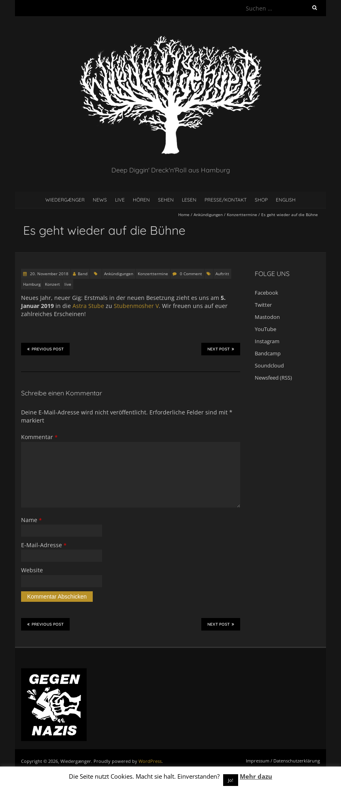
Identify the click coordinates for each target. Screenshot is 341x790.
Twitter (263, 304)
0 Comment (191, 273)
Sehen (166, 200)
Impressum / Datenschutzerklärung (283, 761)
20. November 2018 (48, 273)
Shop (261, 200)
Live (120, 200)
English (286, 200)
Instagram (267, 341)
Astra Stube (88, 306)
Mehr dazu (256, 776)
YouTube (265, 329)
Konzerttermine (242, 214)
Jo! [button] (230, 780)
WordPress (150, 761)
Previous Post (45, 349)
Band (82, 273)
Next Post (220, 349)
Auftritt (222, 273)
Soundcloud (269, 365)
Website (32, 570)
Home (184, 214)
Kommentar (39, 437)
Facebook (266, 292)
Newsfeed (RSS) (273, 377)
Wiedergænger (65, 200)
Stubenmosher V (136, 306)
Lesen (189, 200)
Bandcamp (268, 353)
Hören (141, 200)
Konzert (52, 284)
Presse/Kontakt (226, 200)
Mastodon (267, 317)
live (67, 284)
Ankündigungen (208, 214)
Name (31, 520)
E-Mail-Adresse (43, 545)
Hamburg (31, 284)
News (100, 200)
